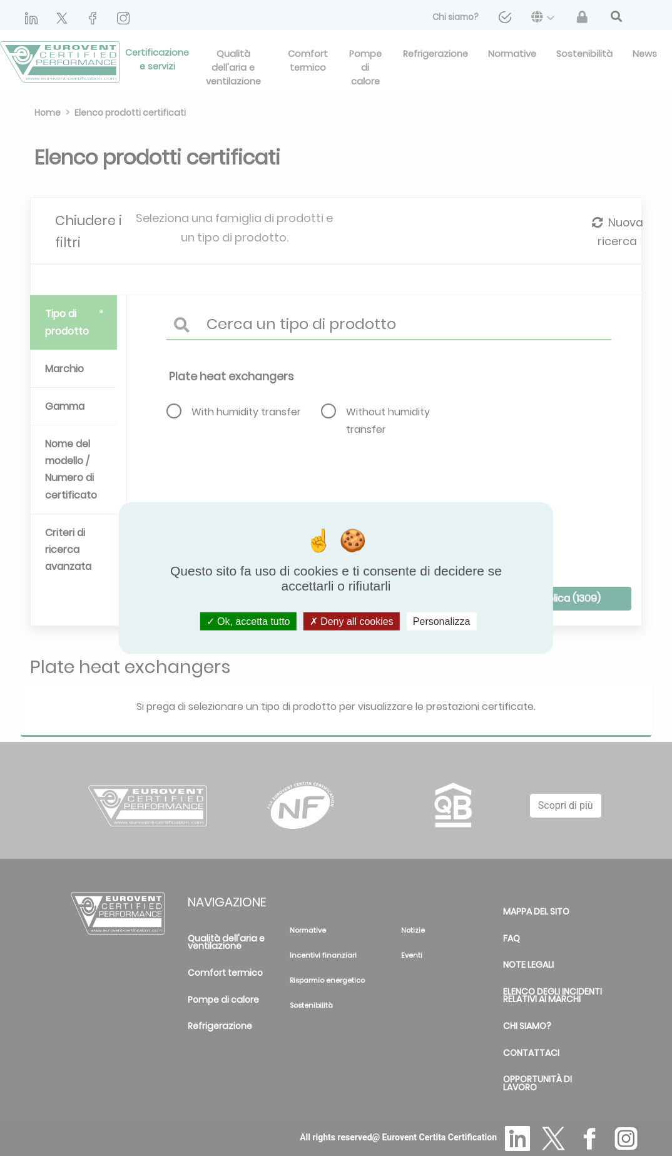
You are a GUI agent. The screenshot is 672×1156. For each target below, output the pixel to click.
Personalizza (442, 621)
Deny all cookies (352, 621)
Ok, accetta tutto (248, 621)
